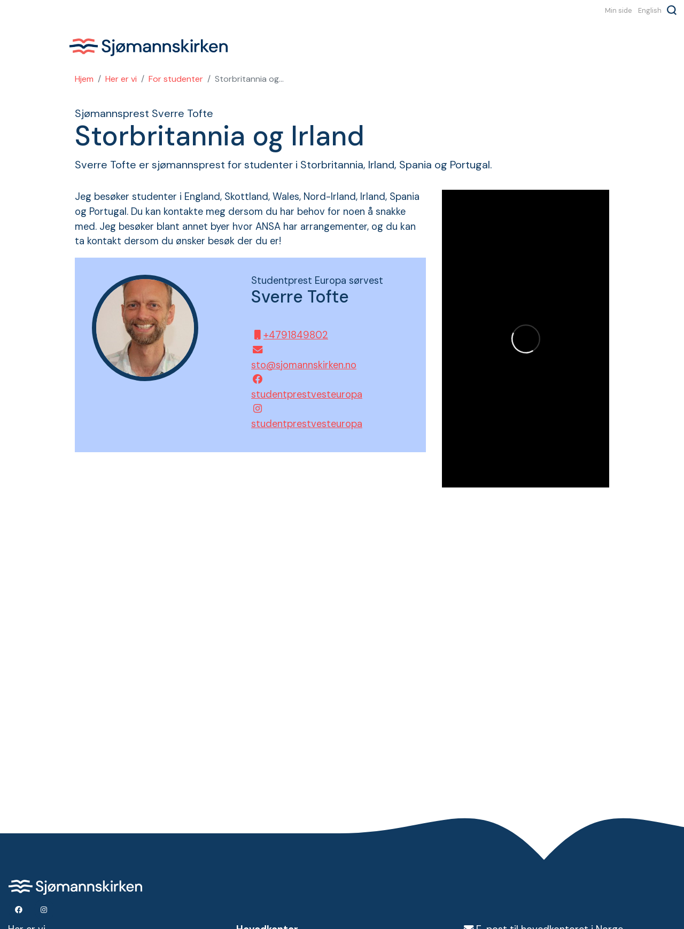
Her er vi (121, 78)
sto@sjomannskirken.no (301, 358)
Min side (618, 10)
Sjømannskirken (148, 47)
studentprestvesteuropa (301, 387)
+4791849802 (289, 335)
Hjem (84, 78)
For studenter (176, 78)
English (650, 10)
